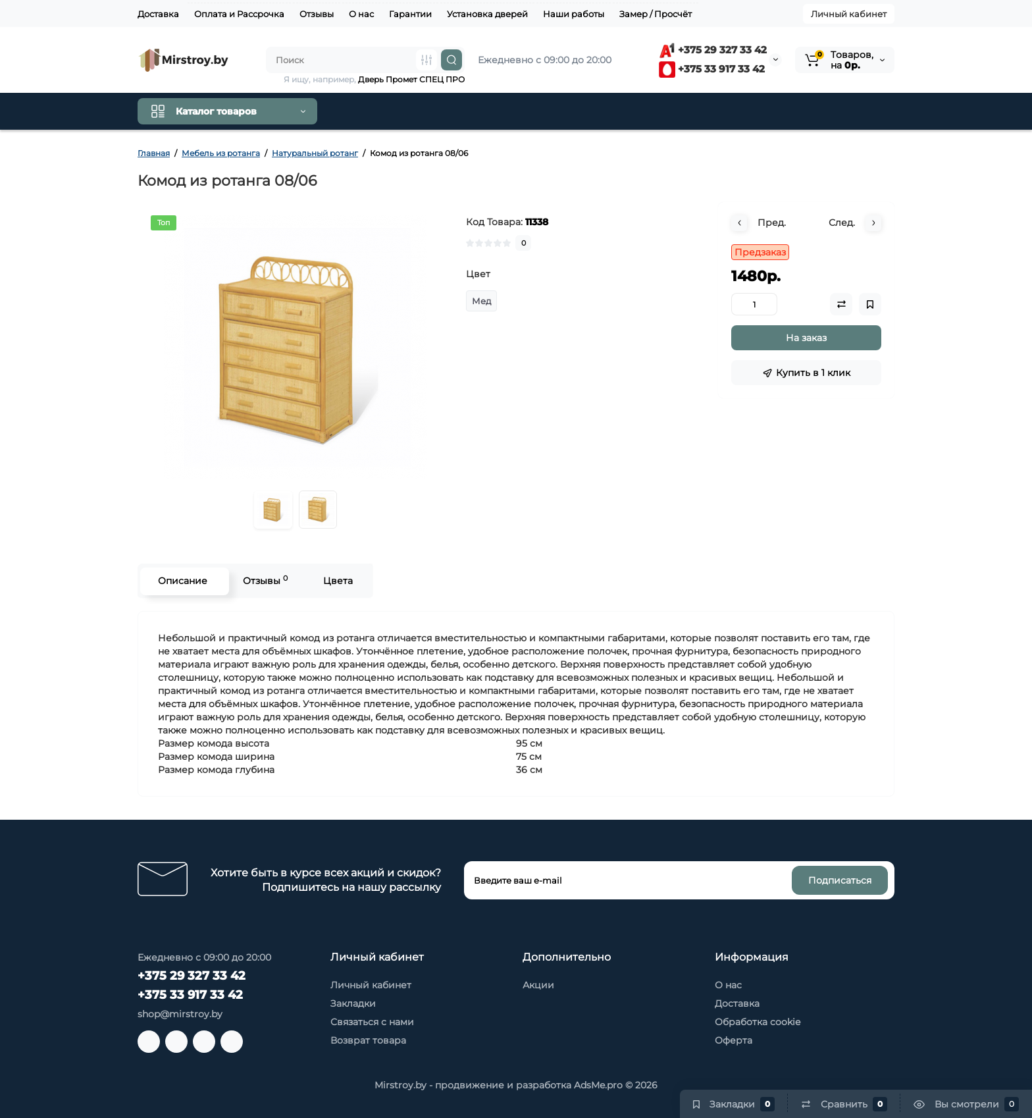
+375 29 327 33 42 (713, 49)
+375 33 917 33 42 (712, 69)
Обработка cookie (757, 1022)
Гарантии (410, 14)
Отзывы (316, 14)
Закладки (353, 1003)
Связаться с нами (372, 1022)
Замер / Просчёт (655, 14)
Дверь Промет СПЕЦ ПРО (411, 79)
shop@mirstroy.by (180, 1014)
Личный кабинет (849, 14)
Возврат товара (368, 1040)
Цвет (478, 274)
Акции (538, 985)
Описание (181, 581)
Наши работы (573, 14)
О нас (361, 14)
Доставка (158, 14)
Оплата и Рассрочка (239, 14)
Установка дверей (487, 14)
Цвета (336, 581)
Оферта (733, 1040)
